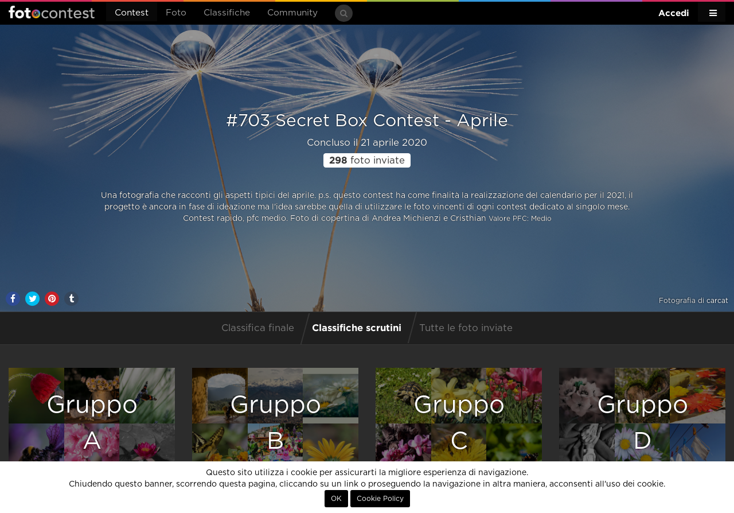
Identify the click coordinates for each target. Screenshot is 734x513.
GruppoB (275, 423)
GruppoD (642, 423)
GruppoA (92, 423)
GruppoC (459, 423)
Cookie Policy (380, 498)
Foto (176, 13)
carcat (717, 300)
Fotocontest (52, 12)
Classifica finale (257, 328)
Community (292, 13)
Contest (132, 13)
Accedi (673, 13)
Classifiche (227, 13)
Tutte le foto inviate (466, 328)
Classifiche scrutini (356, 327)
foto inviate (367, 160)
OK (336, 498)
